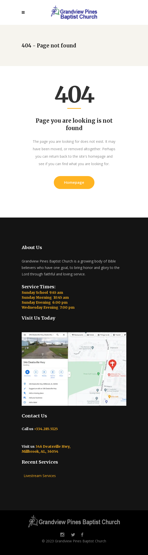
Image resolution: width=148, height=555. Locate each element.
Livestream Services (39, 475)
